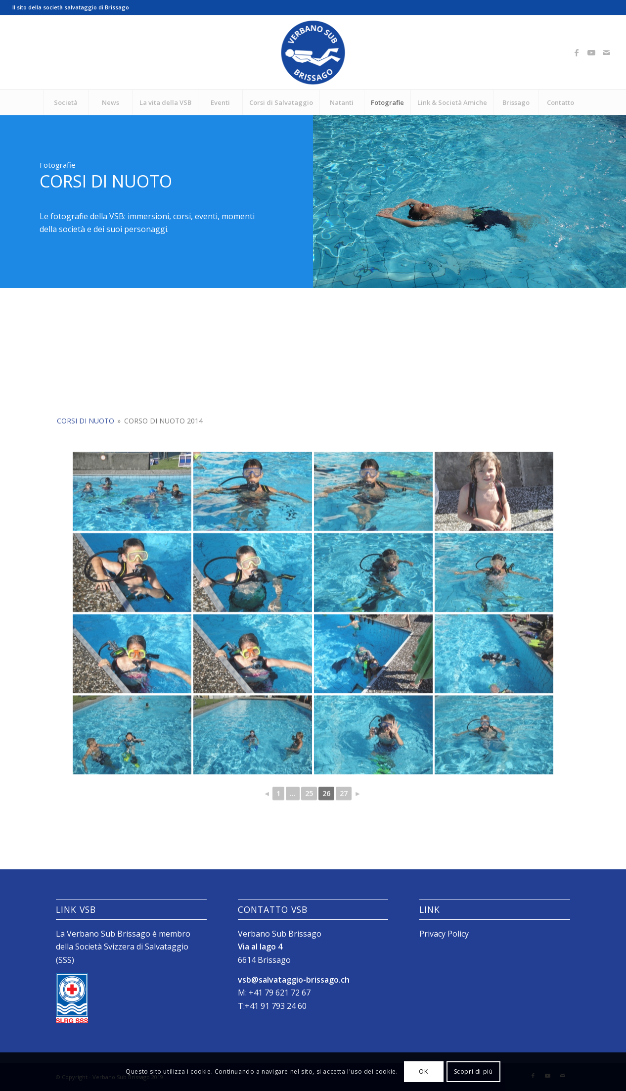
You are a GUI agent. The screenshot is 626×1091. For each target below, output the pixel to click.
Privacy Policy (444, 933)
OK (423, 1071)
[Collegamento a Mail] (606, 52)
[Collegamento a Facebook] (576, 52)
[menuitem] (66, 102)
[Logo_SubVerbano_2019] (313, 52)
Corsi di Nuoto (85, 508)
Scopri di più (473, 1071)
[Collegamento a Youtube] (591, 52)
